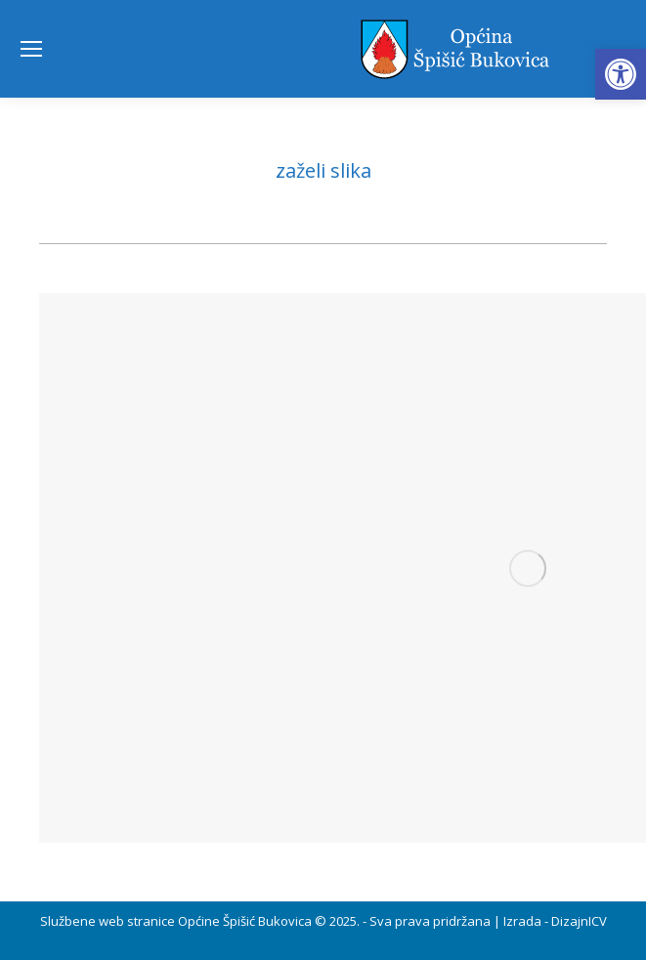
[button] (620, 74)
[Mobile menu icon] (31, 49)
